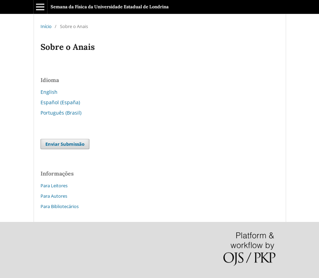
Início (46, 26)
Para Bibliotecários (60, 206)
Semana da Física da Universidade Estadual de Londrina (110, 7)
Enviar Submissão (65, 144)
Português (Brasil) (61, 112)
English (49, 92)
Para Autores (54, 196)
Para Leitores (54, 185)
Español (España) (60, 102)
